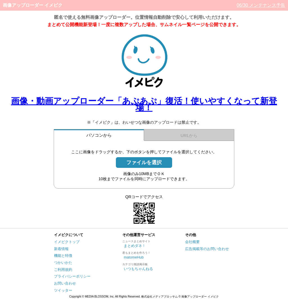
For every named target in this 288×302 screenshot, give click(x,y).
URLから (189, 135)
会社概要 (192, 242)
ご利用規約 (63, 269)
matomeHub (134, 257)
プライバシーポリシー (72, 276)
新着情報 (61, 249)
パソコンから (99, 135)
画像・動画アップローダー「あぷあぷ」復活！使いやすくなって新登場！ (144, 104)
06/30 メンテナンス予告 (261, 5)
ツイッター (63, 290)
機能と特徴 (63, 255)
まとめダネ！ (135, 246)
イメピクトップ (67, 242)
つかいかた (63, 262)
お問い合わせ (65, 283)
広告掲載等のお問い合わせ (207, 249)
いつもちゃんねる (138, 269)
